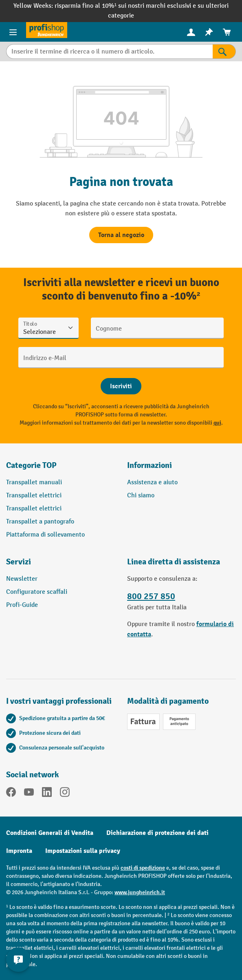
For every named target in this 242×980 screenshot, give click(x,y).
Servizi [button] (18, 562)
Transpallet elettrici (34, 495)
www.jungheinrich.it (139, 892)
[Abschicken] (121, 386)
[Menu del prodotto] (13, 32)
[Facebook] (11, 793)
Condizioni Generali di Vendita (49, 833)
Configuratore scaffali (36, 592)
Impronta (19, 851)
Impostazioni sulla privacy (82, 851)
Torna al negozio (121, 235)
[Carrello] (227, 32)
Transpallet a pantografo (40, 522)
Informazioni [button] (149, 465)
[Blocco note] (209, 32)
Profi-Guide (22, 605)
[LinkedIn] (47, 793)
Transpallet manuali (34, 482)
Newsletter (21, 579)
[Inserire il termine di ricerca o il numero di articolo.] (109, 51)
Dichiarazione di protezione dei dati (157, 833)
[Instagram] (65, 793)
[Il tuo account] (191, 32)
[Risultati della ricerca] (224, 51)
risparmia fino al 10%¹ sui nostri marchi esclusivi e (126, 6)
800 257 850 (151, 596)
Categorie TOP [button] (31, 465)
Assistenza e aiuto (152, 482)
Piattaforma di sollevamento (45, 535)
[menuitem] (191, 32)
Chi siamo (140, 495)
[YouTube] (29, 793)
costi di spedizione (143, 867)
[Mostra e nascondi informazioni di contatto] (18, 959)
